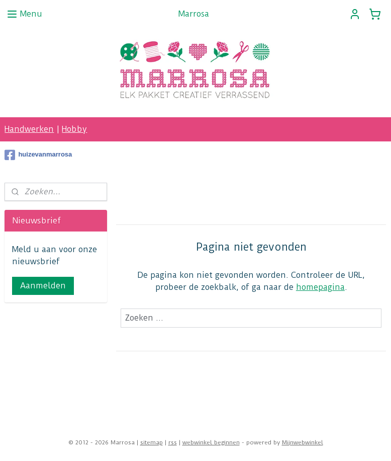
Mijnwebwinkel (302, 442)
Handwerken (29, 129)
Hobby (74, 129)
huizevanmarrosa (38, 155)
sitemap (151, 442)
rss (172, 442)
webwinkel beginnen (211, 442)
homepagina (320, 287)
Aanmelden (43, 285)
